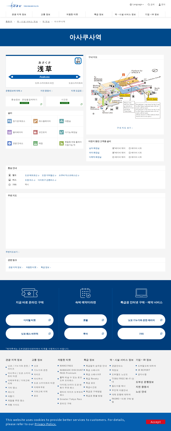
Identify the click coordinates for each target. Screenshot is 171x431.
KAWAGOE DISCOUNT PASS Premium (71, 371)
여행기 (11, 396)
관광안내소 (117, 365)
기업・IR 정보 (143, 359)
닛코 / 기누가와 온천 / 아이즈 (19, 367)
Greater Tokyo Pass (71, 399)
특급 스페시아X (93, 374)
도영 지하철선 (48, 175)
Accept (156, 422)
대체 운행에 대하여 (121, 394)
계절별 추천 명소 (16, 400)
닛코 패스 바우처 (29, 333)
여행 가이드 (13, 404)
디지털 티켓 (30, 320)
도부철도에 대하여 (147, 365)
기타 (141, 333)
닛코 (36, 365)
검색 (151, 4)
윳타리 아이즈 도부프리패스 (71, 393)
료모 (36, 395)
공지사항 (142, 374)
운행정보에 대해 (13, 90)
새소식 (11, 391)
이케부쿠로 (39, 387)
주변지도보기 (12, 251)
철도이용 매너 (119, 385)
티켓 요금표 (76, 90)
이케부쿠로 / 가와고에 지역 (19, 382)
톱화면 (9, 21)
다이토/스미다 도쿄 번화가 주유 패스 (71, 386)
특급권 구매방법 (94, 391)
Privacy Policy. (45, 424)
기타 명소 (12, 387)
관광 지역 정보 (15, 267)
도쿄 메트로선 (31, 175)
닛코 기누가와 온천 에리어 (141, 320)
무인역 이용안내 (120, 390)
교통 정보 (37, 359)
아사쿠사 (38, 378)
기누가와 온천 (41, 370)
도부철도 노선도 (120, 374)
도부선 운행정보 (145, 382)
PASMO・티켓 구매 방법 (123, 400)
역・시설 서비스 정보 (27, 21)
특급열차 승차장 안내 (96, 365)
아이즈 (37, 374)
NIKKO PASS (66, 365)
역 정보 (46, 21)
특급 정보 (45, 267)
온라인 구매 (65, 403)
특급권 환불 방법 (94, 395)
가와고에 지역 (41, 391)
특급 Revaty (92, 378)
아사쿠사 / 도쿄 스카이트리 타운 (19, 374)
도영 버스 (29, 179)
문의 (162, 4)
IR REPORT (144, 370)
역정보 (115, 370)
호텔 (85, 320)
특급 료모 (90, 382)
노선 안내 (141, 391)
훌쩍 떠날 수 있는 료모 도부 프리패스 (71, 379)
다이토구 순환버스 (46, 179)
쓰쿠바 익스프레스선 (68, 175)
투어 (85, 333)
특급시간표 (91, 387)
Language (136, 4)
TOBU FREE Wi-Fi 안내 (123, 380)
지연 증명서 (45, 90)
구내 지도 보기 (124, 127)
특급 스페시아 (93, 370)
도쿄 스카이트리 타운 (44, 382)
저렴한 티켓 (31, 267)
